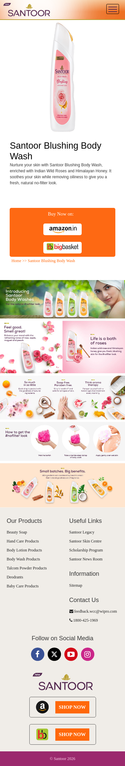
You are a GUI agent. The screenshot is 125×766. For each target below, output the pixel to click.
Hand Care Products (23, 541)
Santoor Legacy (82, 532)
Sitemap (75, 585)
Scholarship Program (86, 550)
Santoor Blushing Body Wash (51, 260)
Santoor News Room (86, 559)
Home (16, 260)
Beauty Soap (17, 532)
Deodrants (15, 577)
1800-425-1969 (83, 620)
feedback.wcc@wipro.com (93, 611)
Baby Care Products (23, 586)
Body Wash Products (23, 559)
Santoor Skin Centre (85, 541)
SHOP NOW (72, 707)
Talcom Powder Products (27, 568)
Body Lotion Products (24, 550)
